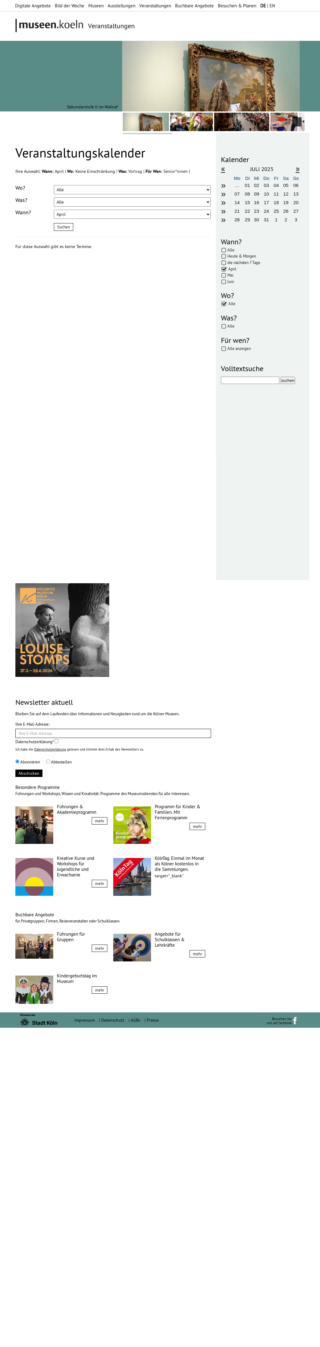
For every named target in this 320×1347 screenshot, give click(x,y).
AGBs (135, 1339)
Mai (230, 275)
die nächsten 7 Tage (243, 262)
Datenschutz (112, 1339)
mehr (99, 1140)
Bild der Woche (69, 6)
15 (247, 202)
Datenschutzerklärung (50, 1068)
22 (247, 211)
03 (266, 185)
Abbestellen (59, 1081)
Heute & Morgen (241, 256)
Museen (96, 6)
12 (285, 193)
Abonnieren (27, 1081)
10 (266, 193)
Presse (153, 1339)
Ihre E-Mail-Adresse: (32, 1043)
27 (295, 211)
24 (266, 211)
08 (247, 193)
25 (276, 211)
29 (247, 219)
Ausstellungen (121, 6)
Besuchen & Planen (237, 6)
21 (237, 211)
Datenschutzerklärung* (36, 1060)
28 (237, 219)
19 (285, 202)
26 (285, 211)
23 (256, 211)
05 (285, 185)
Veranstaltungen (155, 6)
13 (295, 193)
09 (256, 193)
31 (266, 219)
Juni (230, 281)
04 (276, 185)
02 (256, 185)
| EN (267, 6)
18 (276, 202)
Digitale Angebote (33, 6)
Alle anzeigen (239, 348)
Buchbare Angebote (194, 6)
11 (276, 193)
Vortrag (135, 171)
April (232, 268)
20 (295, 202)
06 (295, 185)
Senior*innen (176, 171)
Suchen (63, 226)
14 (237, 202)
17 (266, 202)
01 (247, 185)
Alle (230, 249)
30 (256, 219)
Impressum (84, 1339)
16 (256, 202)
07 (237, 193)
